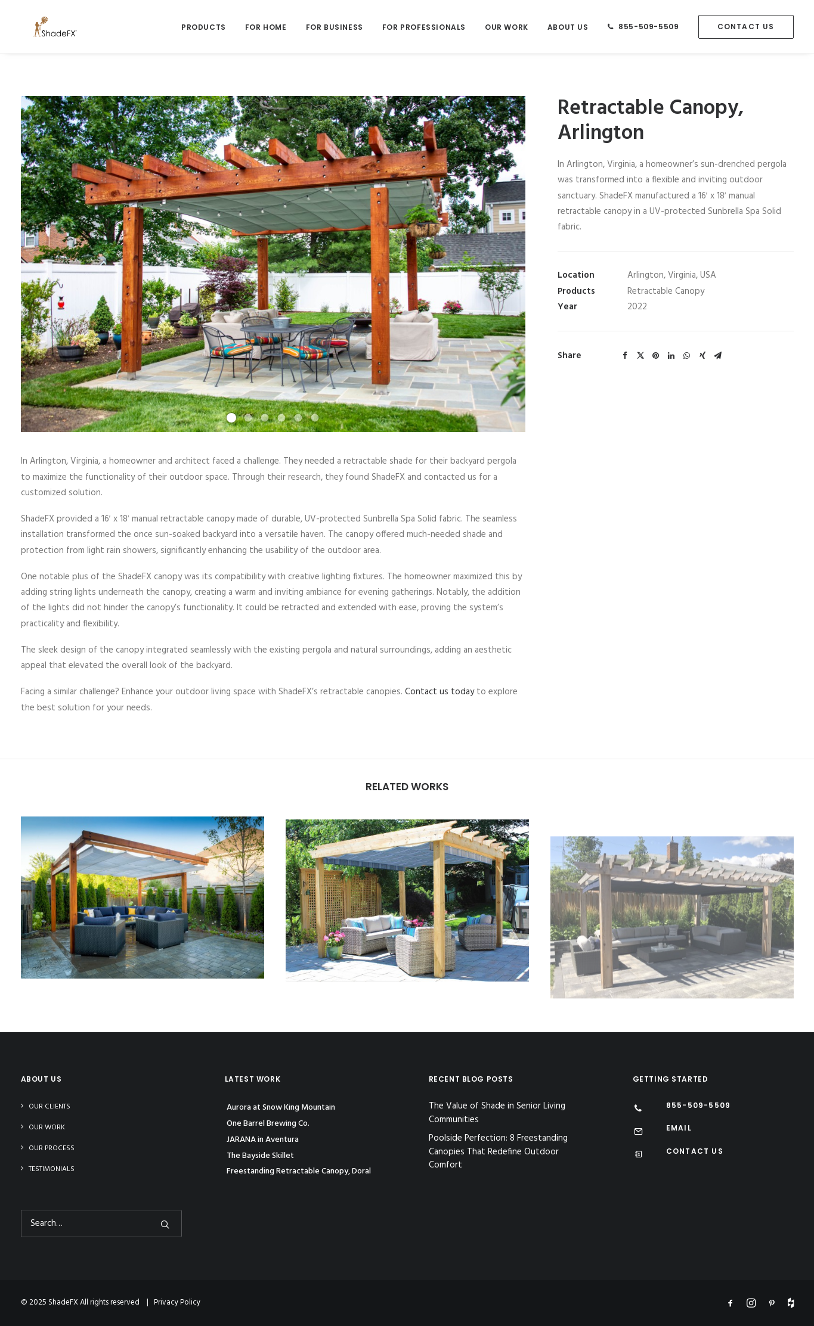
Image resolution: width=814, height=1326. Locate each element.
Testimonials (52, 1169)
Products (203, 27)
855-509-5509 (648, 26)
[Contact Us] (638, 1155)
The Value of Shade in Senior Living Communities (497, 1113)
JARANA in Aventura (263, 1140)
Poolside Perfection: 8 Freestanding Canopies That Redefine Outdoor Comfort (498, 1152)
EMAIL (679, 1128)
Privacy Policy (177, 1302)
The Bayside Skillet (260, 1156)
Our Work (506, 27)
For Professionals (424, 27)
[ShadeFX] (43, 26)
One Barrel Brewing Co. (268, 1124)
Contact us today (439, 692)
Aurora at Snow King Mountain (281, 1107)
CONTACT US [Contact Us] (694, 1151)
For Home (266, 27)
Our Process (52, 1148)
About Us (568, 27)
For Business (334, 27)
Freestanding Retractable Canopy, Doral (299, 1171)
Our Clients (49, 1107)
